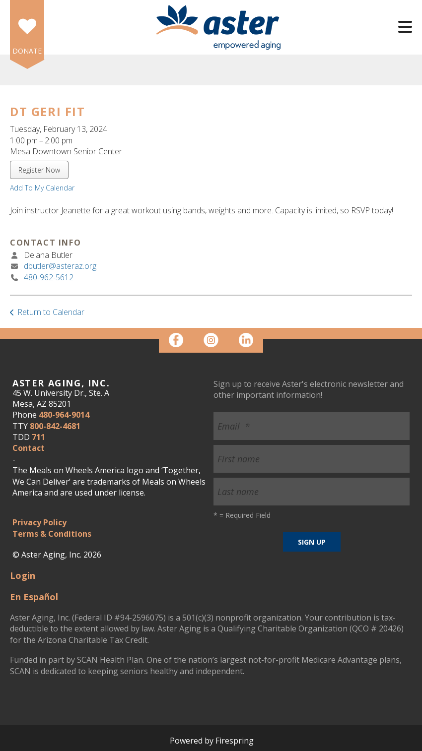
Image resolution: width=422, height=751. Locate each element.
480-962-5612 (48, 277)
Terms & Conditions (51, 533)
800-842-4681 (55, 426)
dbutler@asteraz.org (60, 265)
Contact (28, 447)
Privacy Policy (39, 522)
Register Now (39, 170)
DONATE (27, 51)
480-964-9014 (64, 414)
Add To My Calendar (42, 187)
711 (38, 437)
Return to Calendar (50, 312)
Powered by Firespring (212, 740)
